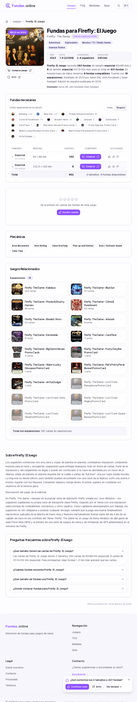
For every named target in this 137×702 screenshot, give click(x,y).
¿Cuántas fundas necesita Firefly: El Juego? (68, 569)
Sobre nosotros (14, 667)
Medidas (94, 5)
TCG (82, 5)
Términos (11, 685)
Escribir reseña (68, 212)
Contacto (11, 673)
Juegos (71, 5)
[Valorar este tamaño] (113, 157)
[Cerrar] (129, 679)
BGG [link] (14, 77)
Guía (106, 5)
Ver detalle (114, 686)
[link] (25, 47)
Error (96, 686)
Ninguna (121, 107)
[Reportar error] (118, 157)
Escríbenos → (80, 674)
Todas (110, 107)
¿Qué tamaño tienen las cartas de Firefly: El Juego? (68, 551)
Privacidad (11, 679)
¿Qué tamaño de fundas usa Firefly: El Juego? (68, 579)
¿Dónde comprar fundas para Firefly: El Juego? (68, 588)
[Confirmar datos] (109, 157)
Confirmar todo (77, 686)
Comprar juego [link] (20, 70)
